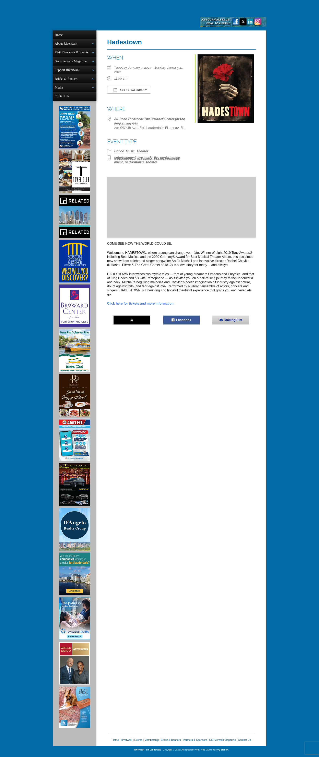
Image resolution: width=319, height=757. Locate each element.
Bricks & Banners (66, 80)
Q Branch (223, 753)
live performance (167, 158)
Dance (119, 151)
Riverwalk (126, 743)
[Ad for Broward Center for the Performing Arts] (74, 309)
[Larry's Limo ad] (74, 487)
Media (59, 90)
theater (151, 162)
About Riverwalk (66, 44)
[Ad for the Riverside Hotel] (74, 398)
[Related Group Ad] (74, 219)
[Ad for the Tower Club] (74, 175)
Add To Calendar (129, 90)
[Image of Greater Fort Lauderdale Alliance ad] (74, 577)
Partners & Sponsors (195, 743)
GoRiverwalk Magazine (222, 743)
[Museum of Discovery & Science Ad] (74, 264)
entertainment (125, 158)
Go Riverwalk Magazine (71, 62)
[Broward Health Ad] (74, 621)
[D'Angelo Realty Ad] (74, 532)
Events (138, 743)
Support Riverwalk (67, 71)
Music (130, 151)
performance (134, 162)
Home (59, 35)
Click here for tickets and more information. (141, 303)
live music (144, 158)
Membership (151, 743)
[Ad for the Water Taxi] (74, 353)
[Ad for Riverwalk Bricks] (74, 710)
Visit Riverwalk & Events (71, 53)
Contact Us (62, 99)
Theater (142, 151)
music (118, 162)
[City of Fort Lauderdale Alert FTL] (74, 443)
